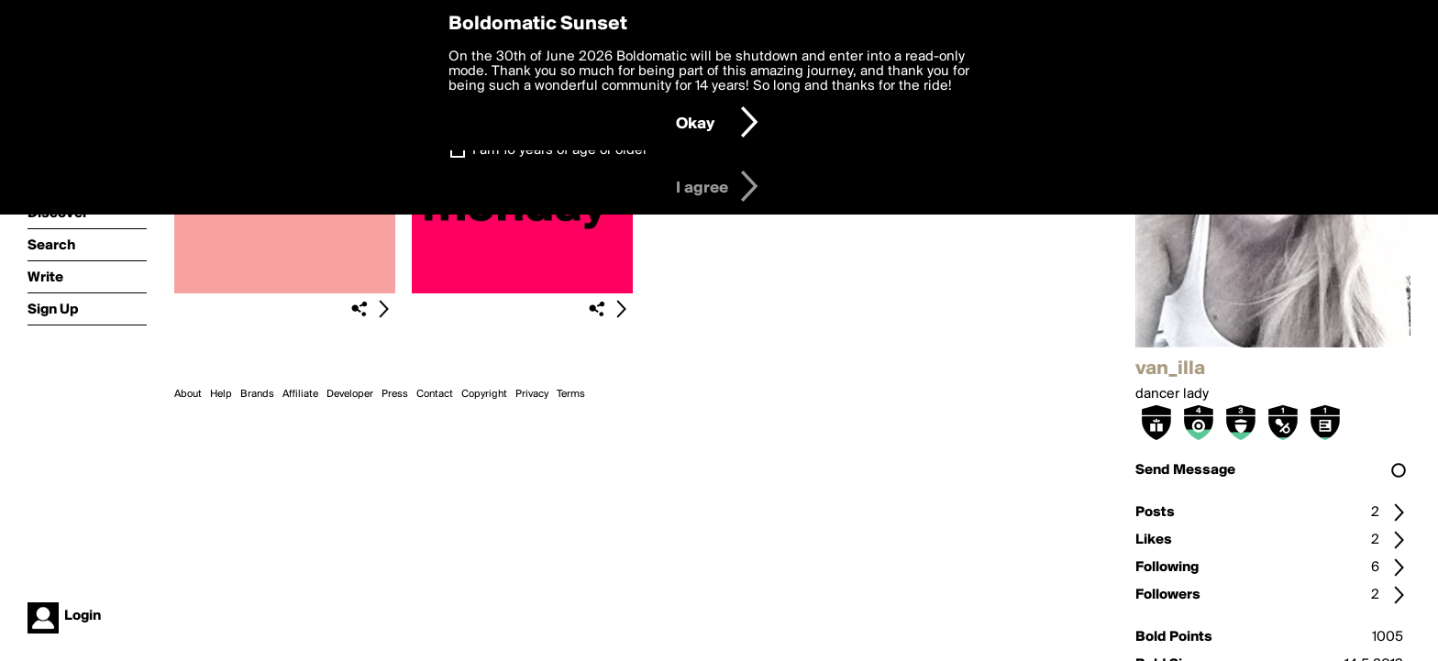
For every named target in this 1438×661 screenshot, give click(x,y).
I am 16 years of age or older (559, 150)
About (188, 394)
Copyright (484, 394)
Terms (571, 394)
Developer (349, 394)
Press (395, 394)
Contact (434, 394)
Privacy (531, 394)
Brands (257, 394)
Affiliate (300, 394)
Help (221, 394)
